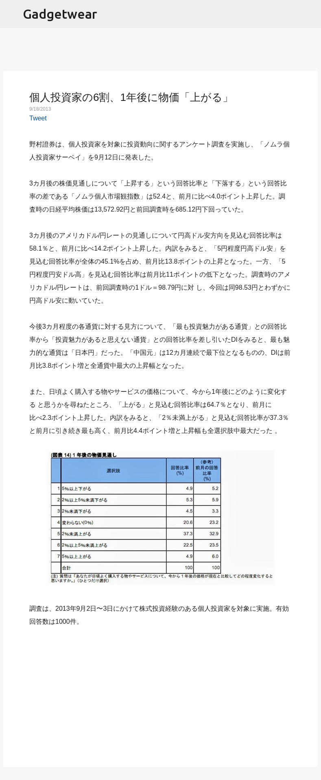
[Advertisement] (161, 692)
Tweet (38, 118)
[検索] (309, 14)
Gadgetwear (60, 14)
